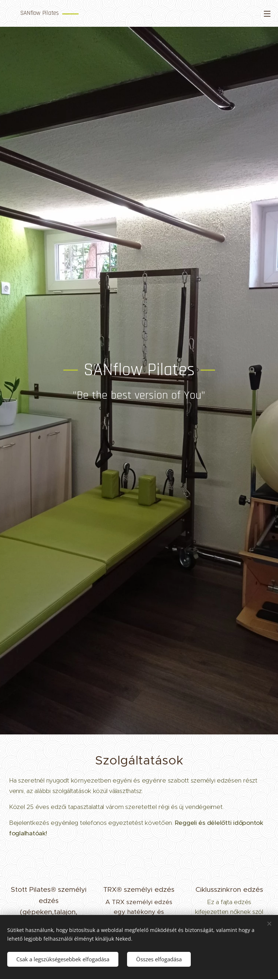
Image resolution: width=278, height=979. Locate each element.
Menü (267, 13)
